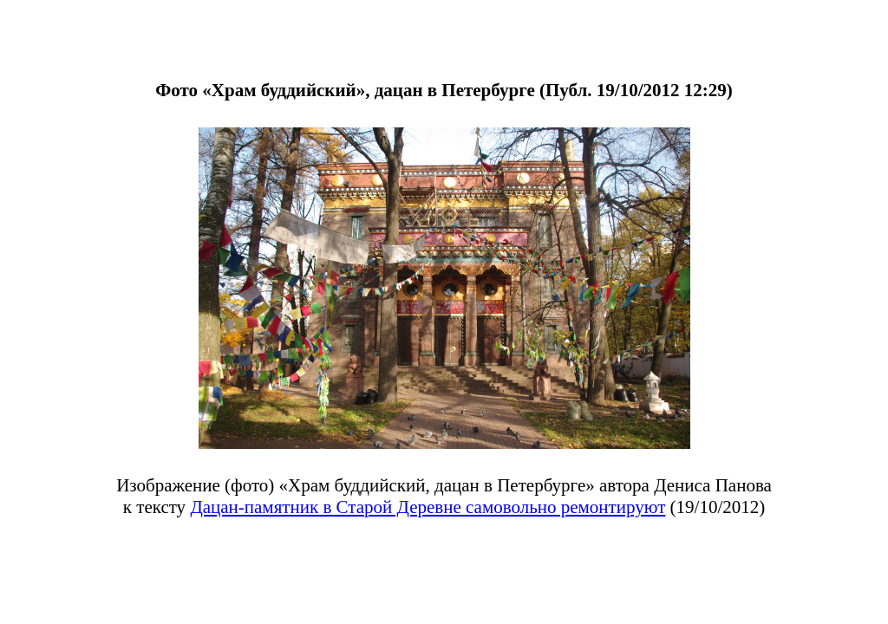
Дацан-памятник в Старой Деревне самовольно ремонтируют (427, 507)
